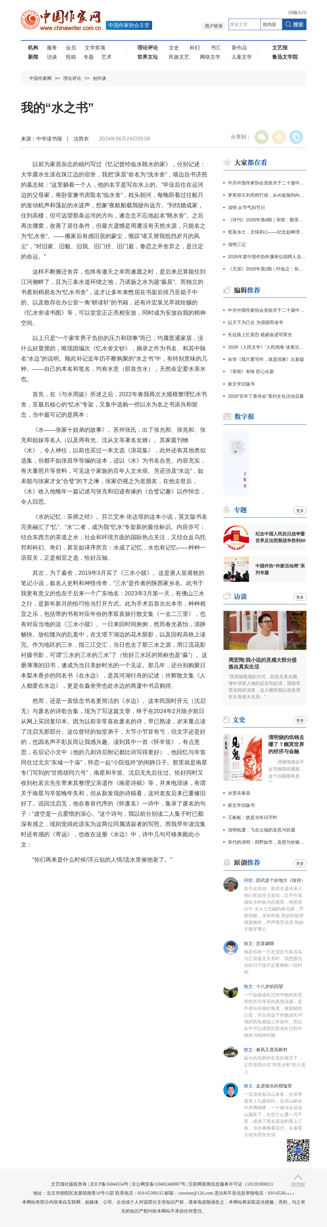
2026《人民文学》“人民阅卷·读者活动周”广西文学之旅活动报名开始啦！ (267, 347)
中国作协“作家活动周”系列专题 (280, 569)
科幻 (195, 47)
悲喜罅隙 (265, 943)
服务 (52, 47)
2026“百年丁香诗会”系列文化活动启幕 (266, 396)
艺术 (106, 57)
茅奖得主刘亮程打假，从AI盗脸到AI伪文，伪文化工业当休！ (267, 195)
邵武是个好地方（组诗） (280, 880)
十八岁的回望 (269, 986)
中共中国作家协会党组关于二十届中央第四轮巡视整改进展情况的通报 (267, 182)
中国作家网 (40, 78)
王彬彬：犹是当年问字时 (252, 817)
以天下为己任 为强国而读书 (255, 322)
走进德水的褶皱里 (274, 1086)
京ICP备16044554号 (109, 1184)
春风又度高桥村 (272, 1049)
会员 (71, 47)
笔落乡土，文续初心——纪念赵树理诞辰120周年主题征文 (267, 231)
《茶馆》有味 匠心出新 (251, 371)
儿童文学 (241, 57)
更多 (300, 510)
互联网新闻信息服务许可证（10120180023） (232, 1184)
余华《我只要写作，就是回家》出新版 (266, 359)
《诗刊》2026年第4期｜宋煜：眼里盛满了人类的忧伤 (267, 219)
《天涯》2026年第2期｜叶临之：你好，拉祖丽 (267, 268)
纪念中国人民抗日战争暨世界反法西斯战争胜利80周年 (280, 537)
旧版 (297, 12)
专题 (88, 57)
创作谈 (99, 78)
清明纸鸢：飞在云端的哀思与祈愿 (261, 829)
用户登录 (214, 26)
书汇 (216, 47)
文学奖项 (95, 47)
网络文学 (210, 57)
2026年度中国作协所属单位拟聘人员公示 (267, 256)
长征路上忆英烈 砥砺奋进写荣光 (260, 334)
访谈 (52, 57)
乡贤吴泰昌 (239, 793)
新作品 (239, 47)
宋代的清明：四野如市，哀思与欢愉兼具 (267, 842)
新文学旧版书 (241, 384)
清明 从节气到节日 (246, 207)
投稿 (71, 57)
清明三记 (237, 244)
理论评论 (72, 78)
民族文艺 (179, 57)
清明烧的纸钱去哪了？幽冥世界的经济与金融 (286, 744)
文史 (174, 47)
